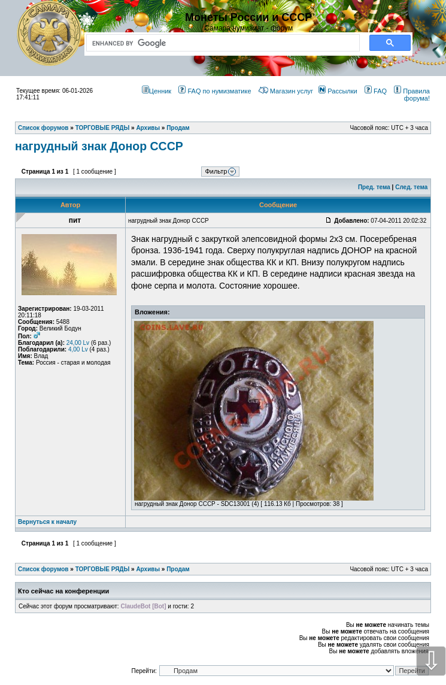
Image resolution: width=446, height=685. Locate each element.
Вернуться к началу (47, 522)
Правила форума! (412, 94)
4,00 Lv (78, 349)
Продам (178, 569)
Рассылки (337, 91)
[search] (220, 43)
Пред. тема (374, 187)
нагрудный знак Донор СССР (99, 146)
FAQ (376, 91)
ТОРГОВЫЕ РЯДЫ (102, 569)
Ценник (156, 91)
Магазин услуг (286, 91)
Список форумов (43, 569)
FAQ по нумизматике (214, 91)
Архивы (148, 569)
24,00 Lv (77, 343)
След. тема (411, 187)
